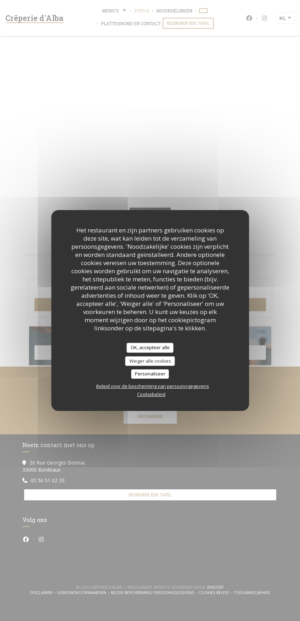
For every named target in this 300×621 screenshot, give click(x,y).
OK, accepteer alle (150, 347)
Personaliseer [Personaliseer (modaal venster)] (150, 373)
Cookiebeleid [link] (151, 394)
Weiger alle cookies (150, 361)
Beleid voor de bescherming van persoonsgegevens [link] (152, 386)
